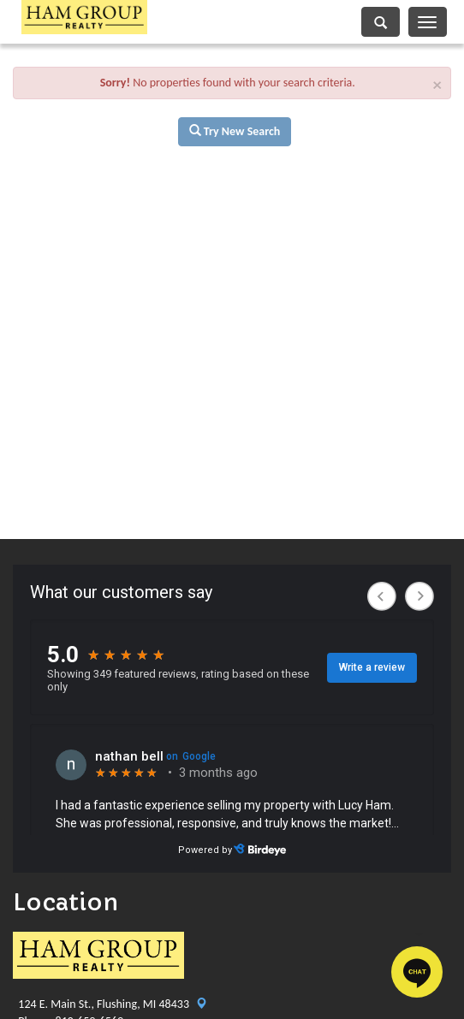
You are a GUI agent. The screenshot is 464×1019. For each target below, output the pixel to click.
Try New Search (235, 131)
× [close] (437, 85)
